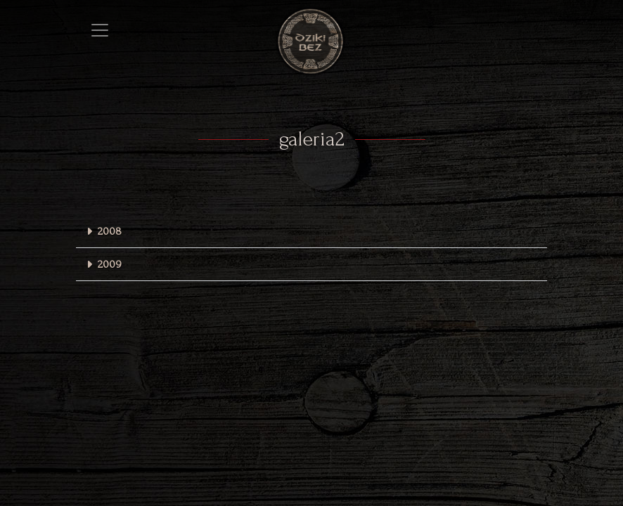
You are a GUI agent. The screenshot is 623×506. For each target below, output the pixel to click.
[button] (311, 231)
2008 (110, 231)
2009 (110, 264)
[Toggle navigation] (100, 30)
